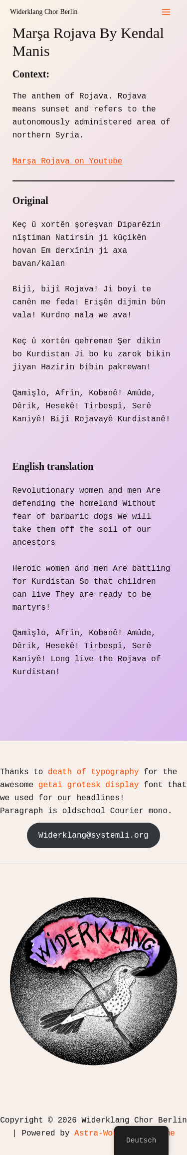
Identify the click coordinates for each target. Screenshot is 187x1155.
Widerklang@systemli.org (93, 835)
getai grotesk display (88, 785)
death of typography (93, 772)
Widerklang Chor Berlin (44, 11)
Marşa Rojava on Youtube (67, 161)
